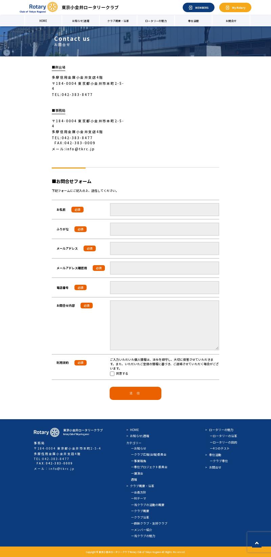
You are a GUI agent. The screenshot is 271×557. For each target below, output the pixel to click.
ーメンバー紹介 (141, 530)
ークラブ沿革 (140, 517)
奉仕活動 (193, 21)
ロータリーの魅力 (156, 21)
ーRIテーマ (138, 498)
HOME (43, 21)
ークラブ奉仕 (219, 461)
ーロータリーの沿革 (223, 436)
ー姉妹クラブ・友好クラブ (149, 523)
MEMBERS (202, 7)
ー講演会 (137, 473)
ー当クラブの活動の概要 (147, 505)
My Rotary (238, 7)
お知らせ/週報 (80, 21)
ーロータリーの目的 (223, 442)
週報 (134, 479)
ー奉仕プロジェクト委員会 (149, 467)
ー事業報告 (138, 461)
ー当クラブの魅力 (143, 536)
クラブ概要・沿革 (118, 21)
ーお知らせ (138, 448)
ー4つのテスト (220, 448)
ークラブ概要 (140, 511)
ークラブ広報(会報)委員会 (148, 454)
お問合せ (231, 21)
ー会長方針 (138, 492)
